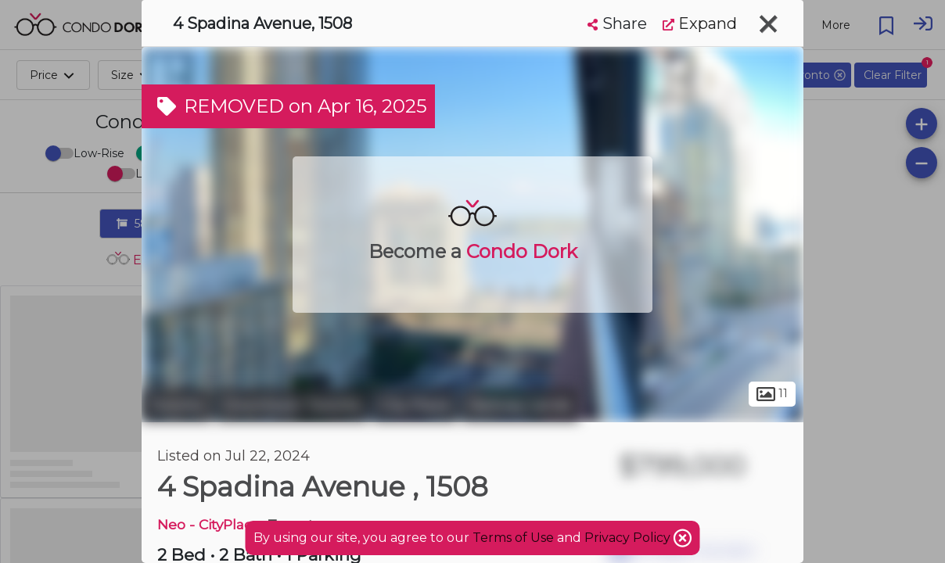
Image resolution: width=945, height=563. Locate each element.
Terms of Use (513, 537)
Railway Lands (520, 405)
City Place (415, 405)
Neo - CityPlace (209, 524)
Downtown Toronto (292, 405)
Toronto (176, 405)
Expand (700, 23)
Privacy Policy (629, 537)
